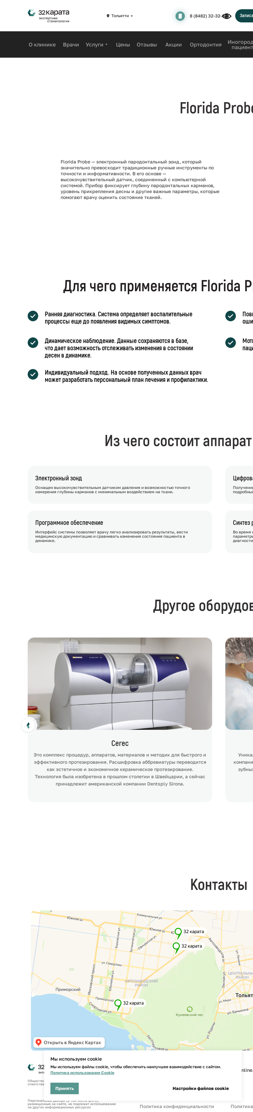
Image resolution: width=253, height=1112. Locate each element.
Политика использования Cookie (82, 1072)
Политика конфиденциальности (177, 1106)
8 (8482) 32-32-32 (208, 15)
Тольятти (120, 15)
